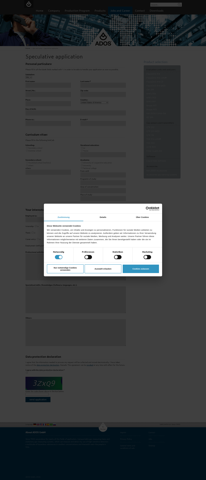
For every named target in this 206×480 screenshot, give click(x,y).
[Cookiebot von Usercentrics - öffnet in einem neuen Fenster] (147, 209)
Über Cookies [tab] (142, 217)
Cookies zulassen (141, 269)
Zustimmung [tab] (64, 217)
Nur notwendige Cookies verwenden (65, 269)
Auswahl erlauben (103, 269)
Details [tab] (103, 217)
